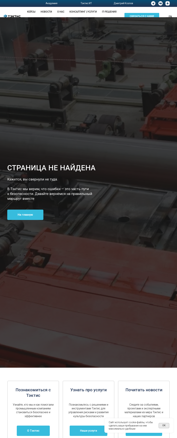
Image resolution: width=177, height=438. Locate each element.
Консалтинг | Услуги (83, 11)
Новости (46, 11)
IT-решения (109, 11)
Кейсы (31, 11)
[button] (141, 16)
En (170, 16)
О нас (60, 11)
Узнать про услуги (88, 389)
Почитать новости (143, 389)
